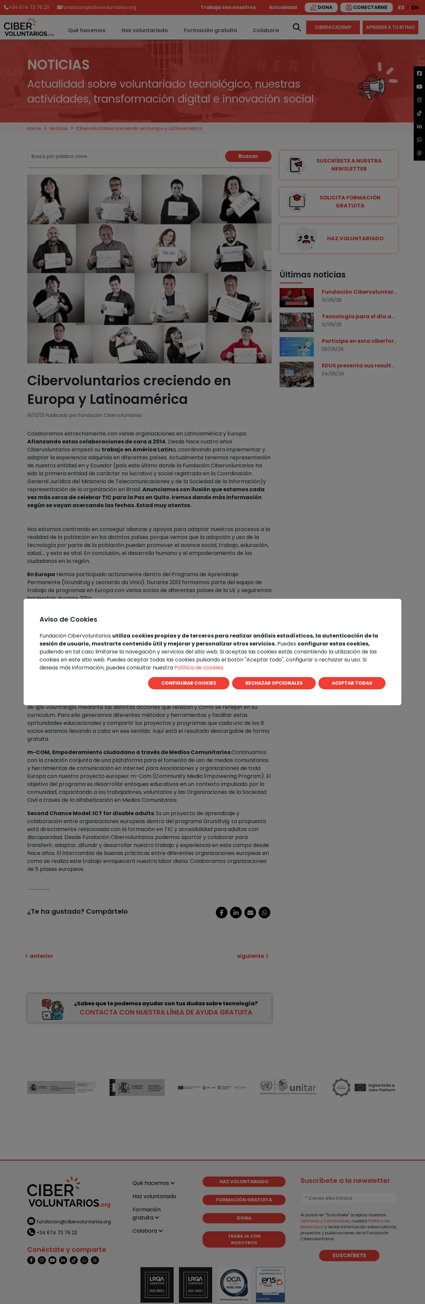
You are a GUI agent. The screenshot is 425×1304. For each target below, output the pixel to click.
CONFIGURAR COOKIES (188, 683)
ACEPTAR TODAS (352, 683)
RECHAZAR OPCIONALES (273, 683)
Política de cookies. (199, 667)
